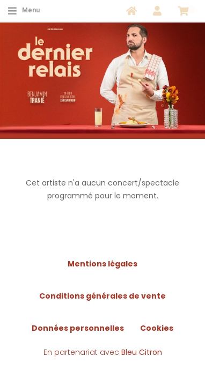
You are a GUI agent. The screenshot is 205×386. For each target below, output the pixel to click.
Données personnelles (78, 328)
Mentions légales (102, 263)
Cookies (156, 328)
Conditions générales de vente (102, 296)
